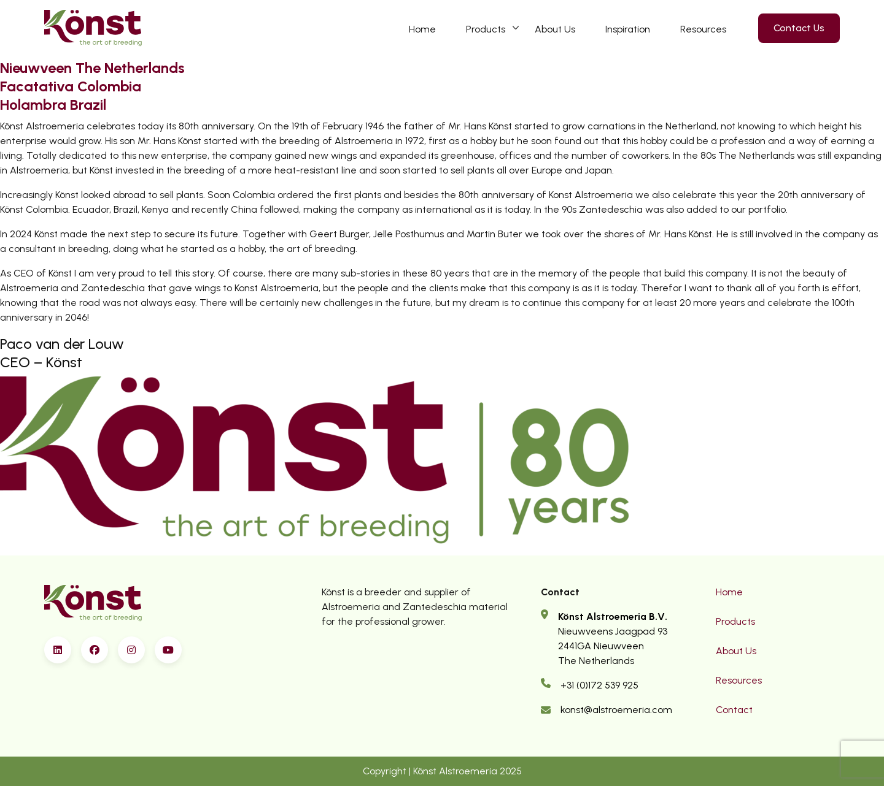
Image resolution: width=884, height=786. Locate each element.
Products (485, 29)
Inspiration (627, 29)
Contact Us (799, 28)
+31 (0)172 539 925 (599, 685)
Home (422, 29)
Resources (703, 29)
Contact (734, 709)
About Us (555, 29)
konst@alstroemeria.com (616, 709)
